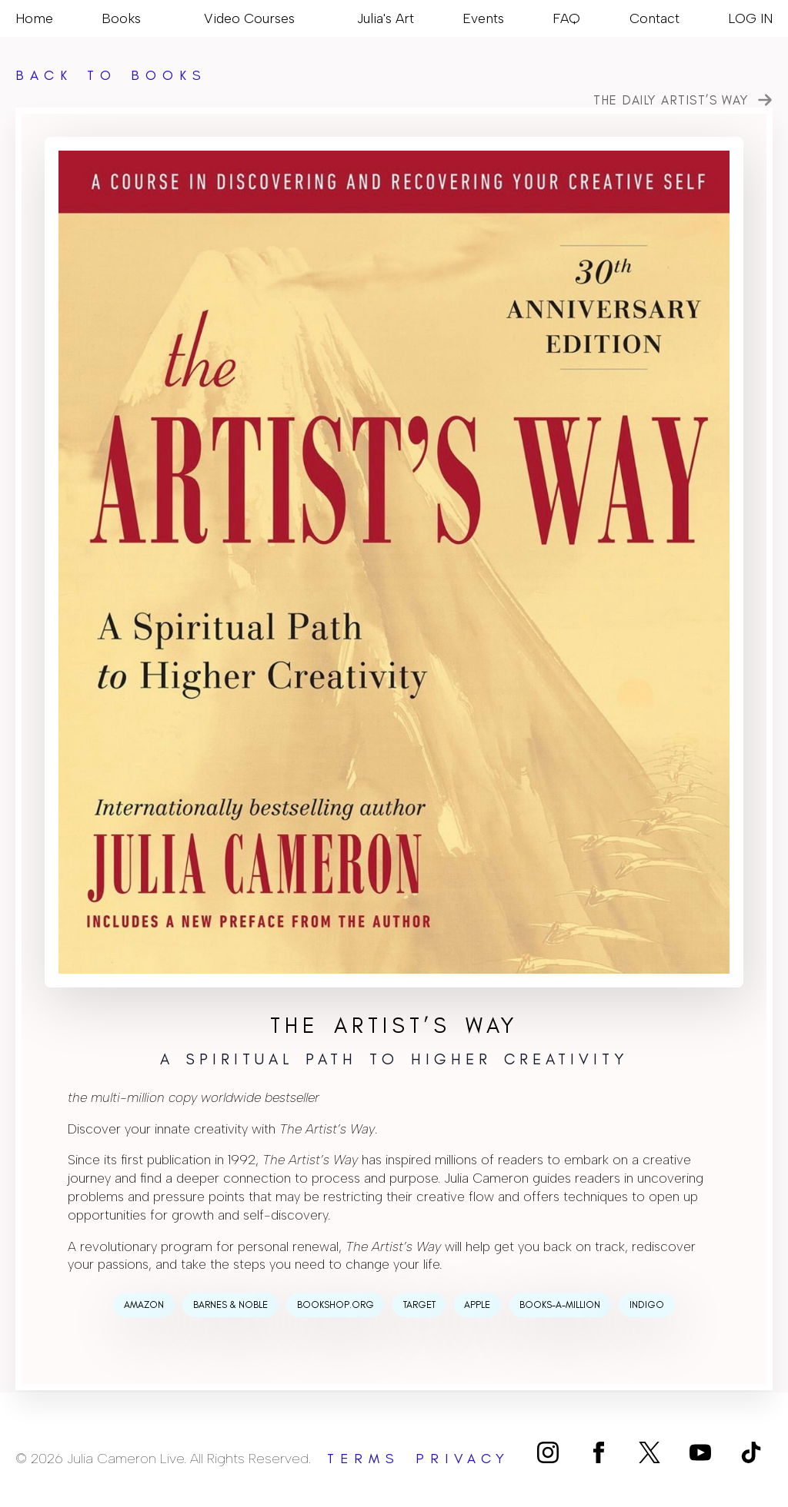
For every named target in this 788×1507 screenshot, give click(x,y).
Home (34, 18)
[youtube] (700, 1452)
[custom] (649, 1452)
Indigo (646, 1304)
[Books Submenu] (148, 18)
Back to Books (111, 75)
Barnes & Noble (230, 1304)
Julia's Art (385, 18)
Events (483, 18)
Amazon (144, 1304)
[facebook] (598, 1452)
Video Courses (249, 18)
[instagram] (547, 1452)
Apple (477, 1304)
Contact (654, 18)
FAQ (566, 18)
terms (363, 1458)
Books (121, 18)
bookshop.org (335, 1304)
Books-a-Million (559, 1304)
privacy (463, 1458)
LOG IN (750, 18)
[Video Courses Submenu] (302, 18)
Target (419, 1304)
